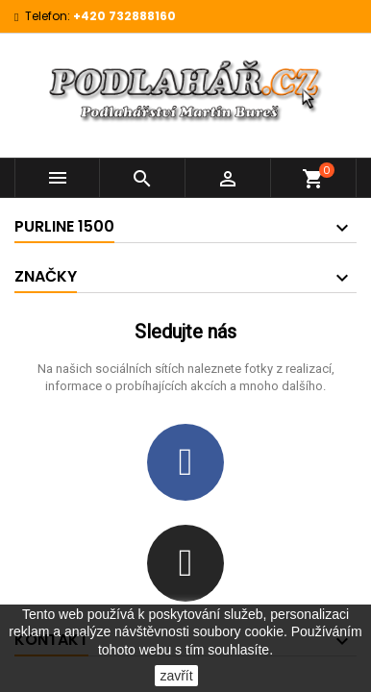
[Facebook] (185, 462)
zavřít (176, 675)
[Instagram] (185, 563)
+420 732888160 (124, 16)
